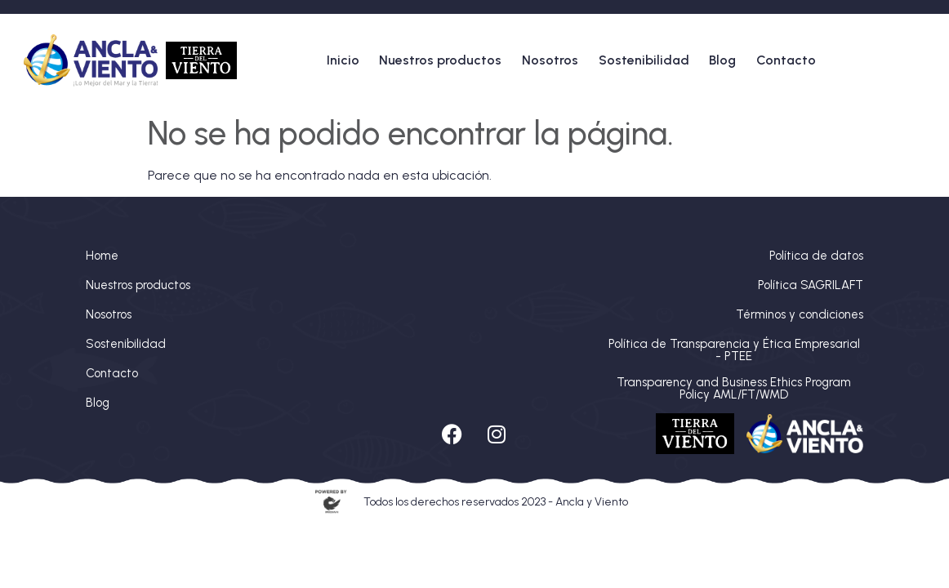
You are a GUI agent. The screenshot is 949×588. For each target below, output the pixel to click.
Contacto (786, 60)
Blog (722, 60)
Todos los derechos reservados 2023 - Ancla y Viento (495, 502)
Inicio (343, 60)
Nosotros (550, 60)
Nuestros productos (440, 60)
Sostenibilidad (644, 60)
